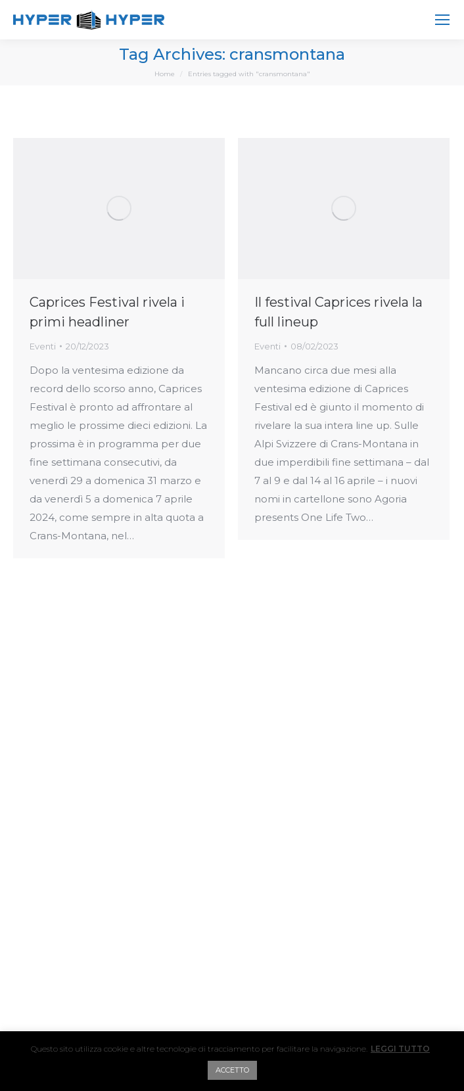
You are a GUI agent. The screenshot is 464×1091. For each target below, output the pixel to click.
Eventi (43, 346)
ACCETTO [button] (232, 1070)
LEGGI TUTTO (400, 1049)
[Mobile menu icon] (442, 19)
